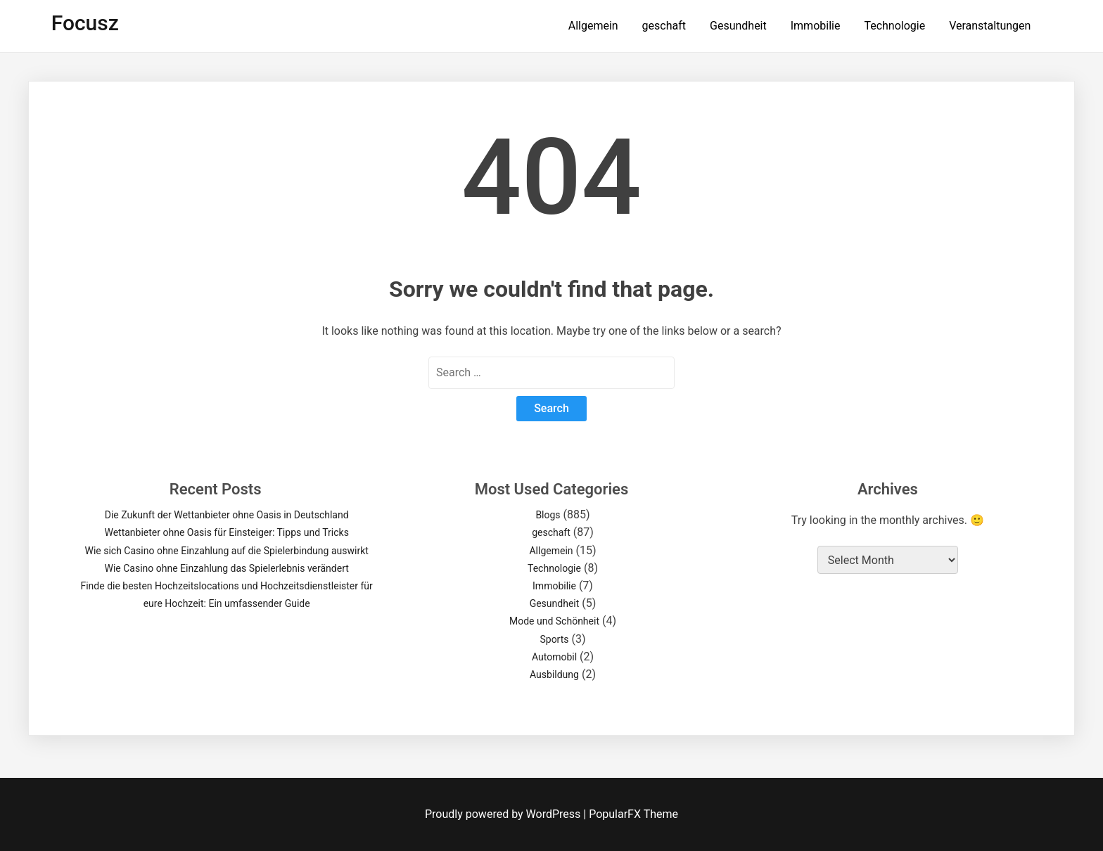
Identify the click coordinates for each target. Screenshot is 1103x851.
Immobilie (816, 25)
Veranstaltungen (990, 25)
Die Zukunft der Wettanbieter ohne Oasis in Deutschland (227, 514)
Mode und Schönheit (554, 621)
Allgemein (593, 25)
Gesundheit (738, 25)
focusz (85, 23)
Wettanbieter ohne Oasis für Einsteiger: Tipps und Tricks (226, 532)
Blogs (547, 514)
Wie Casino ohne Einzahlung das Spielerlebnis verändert (226, 568)
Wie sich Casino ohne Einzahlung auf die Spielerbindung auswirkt (227, 550)
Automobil (554, 657)
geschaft (664, 25)
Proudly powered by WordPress (504, 814)
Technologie (894, 25)
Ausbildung (554, 674)
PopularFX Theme (633, 814)
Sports (554, 639)
